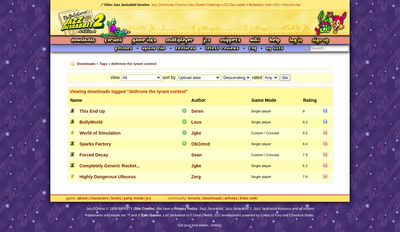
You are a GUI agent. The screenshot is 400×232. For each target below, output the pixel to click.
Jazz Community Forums (168, 5)
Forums (113, 40)
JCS (206, 40)
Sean (196, 154)
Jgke (196, 133)
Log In (296, 40)
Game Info (144, 40)
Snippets (230, 40)
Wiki (255, 40)
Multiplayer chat (260, 5)
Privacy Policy (186, 208)
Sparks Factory (95, 143)
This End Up (92, 111)
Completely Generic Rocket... (109, 165)
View (115, 77)
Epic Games (151, 215)
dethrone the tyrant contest (134, 64)
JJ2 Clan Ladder (234, 5)
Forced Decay (93, 154)
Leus (196, 122)
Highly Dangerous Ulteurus (107, 176)
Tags (103, 64)
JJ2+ (276, 5)
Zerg (196, 176)
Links (244, 198)
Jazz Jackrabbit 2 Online (200, 22)
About (82, 198)
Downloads (83, 40)
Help (275, 40)
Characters (99, 198)
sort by (169, 77)
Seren (197, 111)
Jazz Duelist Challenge (204, 5)
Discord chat (292, 5)
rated (257, 77)
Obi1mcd (200, 143)
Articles (231, 198)
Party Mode (133, 198)
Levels (116, 198)
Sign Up (320, 40)
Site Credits (144, 208)
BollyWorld (90, 122)
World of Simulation (100, 133)
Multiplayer (179, 40)
